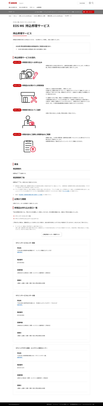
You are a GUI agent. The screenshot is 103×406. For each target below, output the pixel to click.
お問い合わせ (49, 404)
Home (10, 15)
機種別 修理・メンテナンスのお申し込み (55, 15)
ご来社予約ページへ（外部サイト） (51, 234)
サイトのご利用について (64, 404)
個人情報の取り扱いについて (75, 404)
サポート (15, 15)
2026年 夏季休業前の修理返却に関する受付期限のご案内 (32, 49)
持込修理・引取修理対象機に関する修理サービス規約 (30, 194)
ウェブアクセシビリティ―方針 (88, 404)
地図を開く (20, 252)
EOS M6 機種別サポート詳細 (39, 15)
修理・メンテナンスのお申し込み (25, 15)
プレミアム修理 (66, 191)
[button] (13, 7)
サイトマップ (55, 404)
